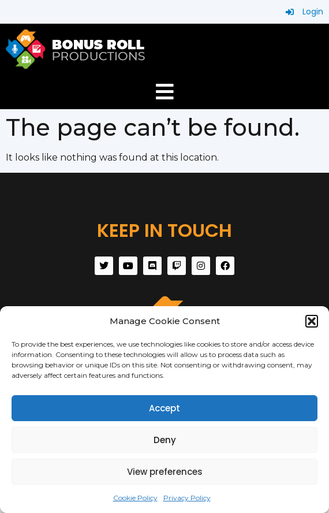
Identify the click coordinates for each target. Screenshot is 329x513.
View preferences (165, 472)
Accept (164, 408)
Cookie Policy (135, 497)
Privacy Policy (187, 497)
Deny (165, 440)
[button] (311, 321)
